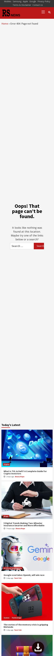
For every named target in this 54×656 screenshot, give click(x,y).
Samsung (17, 1)
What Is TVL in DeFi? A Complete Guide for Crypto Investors (25, 472)
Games (6, 618)
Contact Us (38, 5)
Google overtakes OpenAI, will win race (24, 575)
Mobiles (7, 1)
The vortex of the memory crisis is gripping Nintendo (26, 625)
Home (4, 23)
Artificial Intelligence (13, 568)
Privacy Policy (44, 1)
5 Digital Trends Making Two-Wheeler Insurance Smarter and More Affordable (24, 524)
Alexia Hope (19, 476)
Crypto (6, 464)
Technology (16, 618)
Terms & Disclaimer (22, 5)
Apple (25, 1)
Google (32, 1)
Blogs (6, 516)
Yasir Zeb (17, 578)
